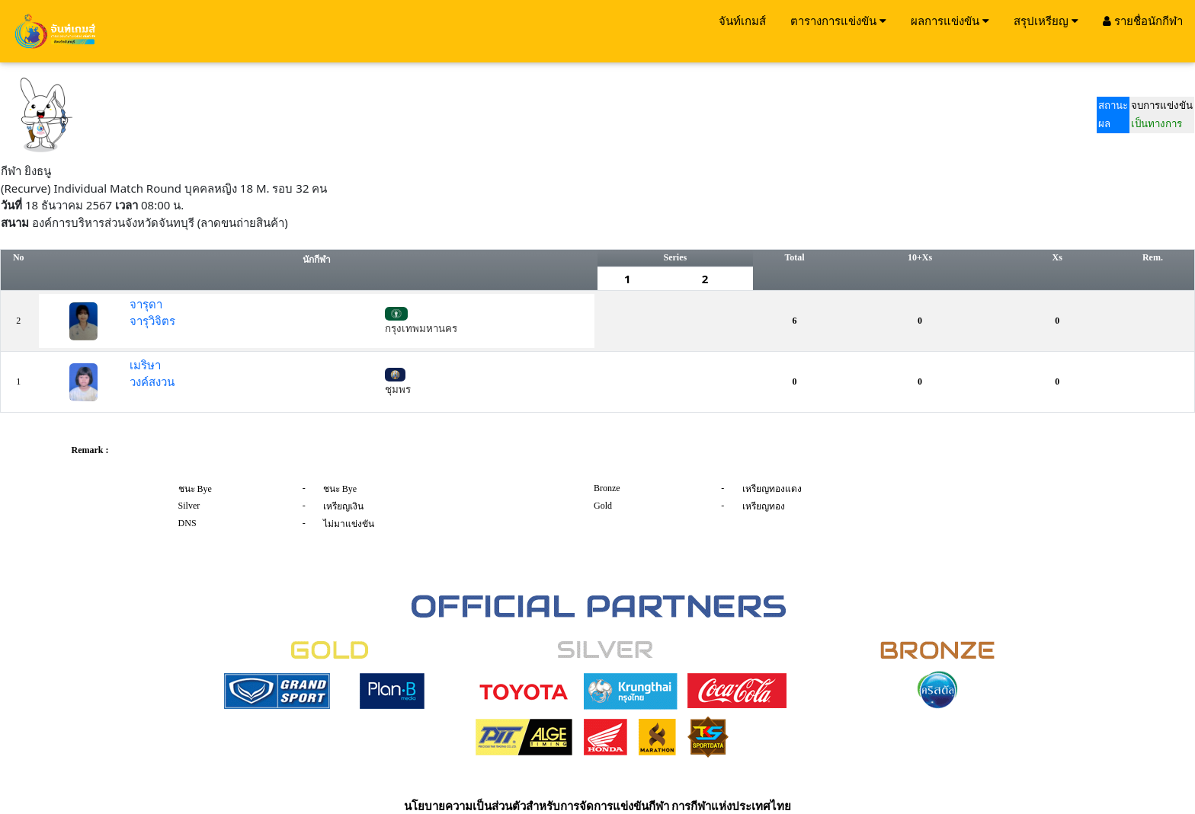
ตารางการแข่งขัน (838, 20)
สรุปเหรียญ (1046, 20)
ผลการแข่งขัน (950, 20)
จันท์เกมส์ (742, 20)
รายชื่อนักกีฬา (1143, 20)
